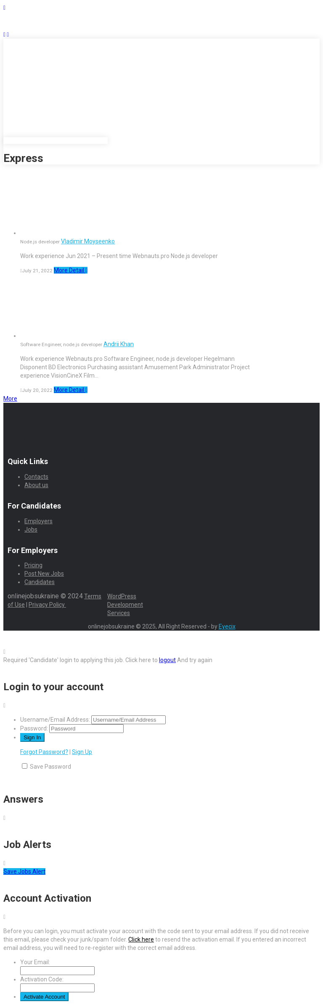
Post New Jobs (44, 573)
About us (36, 485)
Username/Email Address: (55, 719)
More (10, 398)
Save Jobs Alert (24, 871)
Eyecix (227, 626)
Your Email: (35, 962)
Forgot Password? (44, 752)
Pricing (33, 565)
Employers (38, 521)
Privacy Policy (47, 604)
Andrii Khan (118, 344)
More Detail (70, 270)
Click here (141, 939)
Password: (34, 728)
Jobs (30, 529)
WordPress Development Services (125, 604)
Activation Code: (42, 979)
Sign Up (82, 752)
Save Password (50, 766)
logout (167, 660)
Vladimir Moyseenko (88, 241)
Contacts (36, 476)
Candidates (39, 582)
